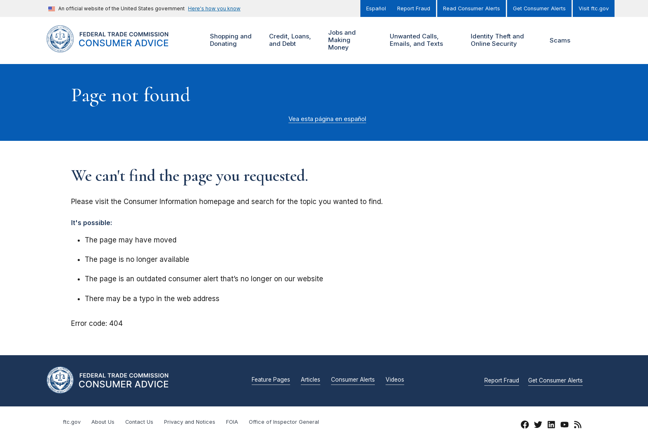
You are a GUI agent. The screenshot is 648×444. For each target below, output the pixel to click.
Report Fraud (413, 8)
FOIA (232, 422)
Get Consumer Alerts (539, 8)
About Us (102, 422)
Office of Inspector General (284, 422)
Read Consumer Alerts (471, 8)
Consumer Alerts (353, 380)
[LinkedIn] (551, 426)
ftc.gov (72, 422)
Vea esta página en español (327, 119)
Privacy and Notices (189, 422)
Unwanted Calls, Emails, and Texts (422, 40)
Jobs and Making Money (344, 40)
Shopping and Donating (230, 40)
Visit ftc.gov (594, 8)
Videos (395, 380)
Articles (310, 380)
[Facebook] (525, 426)
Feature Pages (271, 380)
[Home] (117, 48)
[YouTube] (564, 426)
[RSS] (578, 426)
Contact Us (139, 422)
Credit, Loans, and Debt (289, 40)
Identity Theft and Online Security (499, 40)
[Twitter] (538, 426)
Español (376, 8)
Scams (560, 40)
